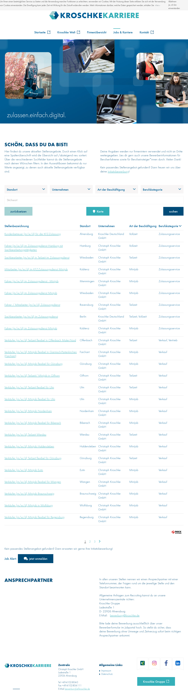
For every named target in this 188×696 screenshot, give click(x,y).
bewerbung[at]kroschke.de (77, 689)
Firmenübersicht (96, 32)
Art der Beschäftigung (143, 226)
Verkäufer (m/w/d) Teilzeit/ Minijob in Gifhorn (32, 375)
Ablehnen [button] (172, 2)
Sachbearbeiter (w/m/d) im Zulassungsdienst (31, 316)
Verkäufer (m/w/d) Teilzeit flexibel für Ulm (29, 387)
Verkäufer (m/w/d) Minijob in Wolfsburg (28, 505)
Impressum (106, 671)
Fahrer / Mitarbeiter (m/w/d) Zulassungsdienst (32, 304)
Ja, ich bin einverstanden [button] (174, 7)
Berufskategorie (170, 226)
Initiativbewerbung (118, 171)
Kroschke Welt (68, 32)
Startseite (42, 32)
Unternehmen (106, 226)
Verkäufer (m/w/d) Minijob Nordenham (28, 411)
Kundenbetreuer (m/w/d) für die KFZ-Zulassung (32, 234)
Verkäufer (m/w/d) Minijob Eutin (23, 470)
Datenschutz (107, 674)
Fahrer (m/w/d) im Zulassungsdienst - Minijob (31, 281)
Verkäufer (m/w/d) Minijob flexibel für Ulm (29, 399)
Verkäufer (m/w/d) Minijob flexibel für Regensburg (34, 517)
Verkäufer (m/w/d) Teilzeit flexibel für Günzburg (32, 458)
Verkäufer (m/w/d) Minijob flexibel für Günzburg (33, 363)
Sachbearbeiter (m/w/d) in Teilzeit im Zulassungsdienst (36, 257)
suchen (173, 211)
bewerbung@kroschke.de (124, 615)
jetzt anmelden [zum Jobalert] (38, 558)
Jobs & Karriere (123, 32)
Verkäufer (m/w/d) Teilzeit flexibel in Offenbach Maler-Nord (40, 340)
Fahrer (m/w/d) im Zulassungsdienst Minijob (30, 293)
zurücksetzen (18, 211)
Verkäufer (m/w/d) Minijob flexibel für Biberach (32, 422)
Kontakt (147, 32)
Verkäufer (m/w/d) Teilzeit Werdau (25, 434)
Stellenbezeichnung (16, 226)
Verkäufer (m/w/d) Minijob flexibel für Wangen (32, 481)
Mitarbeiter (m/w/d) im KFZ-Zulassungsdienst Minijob (36, 269)
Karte (98, 211)
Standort (85, 226)
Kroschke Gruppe (154, 681)
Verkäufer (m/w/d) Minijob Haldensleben (29, 446)
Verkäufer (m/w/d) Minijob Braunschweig (29, 493)
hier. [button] (157, 5)
